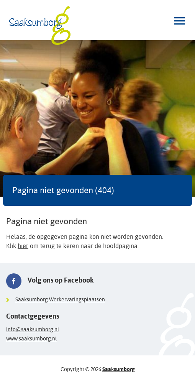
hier (23, 246)
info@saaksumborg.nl (32, 329)
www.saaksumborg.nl (31, 338)
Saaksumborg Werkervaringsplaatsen (60, 299)
